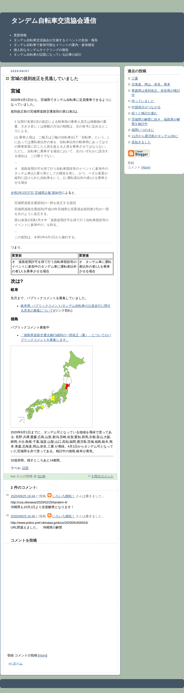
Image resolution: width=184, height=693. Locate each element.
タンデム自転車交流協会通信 (53, 20)
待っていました (143, 101)
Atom (42, 655)
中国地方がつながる (146, 107)
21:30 (42, 476)
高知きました (141, 142)
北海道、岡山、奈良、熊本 (151, 84)
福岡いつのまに (143, 130)
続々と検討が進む (144, 113)
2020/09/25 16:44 (23, 496)
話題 (25, 468)
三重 (135, 78)
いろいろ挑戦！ (63, 496)
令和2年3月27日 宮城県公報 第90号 (36, 193)
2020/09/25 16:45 (23, 516)
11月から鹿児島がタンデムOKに (155, 136)
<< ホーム (15, 663)
